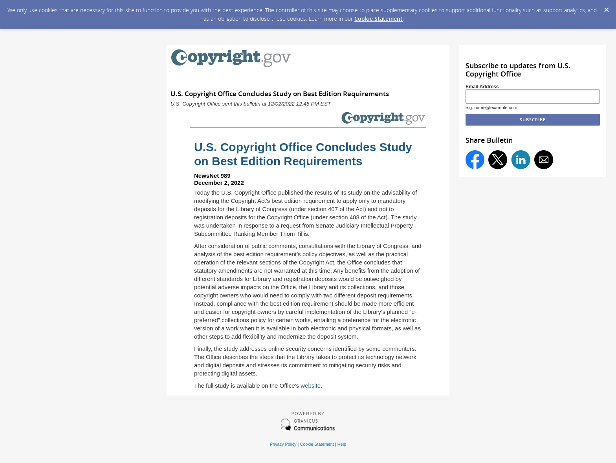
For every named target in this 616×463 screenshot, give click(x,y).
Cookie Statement (378, 18)
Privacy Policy (283, 444)
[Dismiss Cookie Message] (606, 7)
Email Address (482, 86)
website (311, 385)
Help (341, 444)
